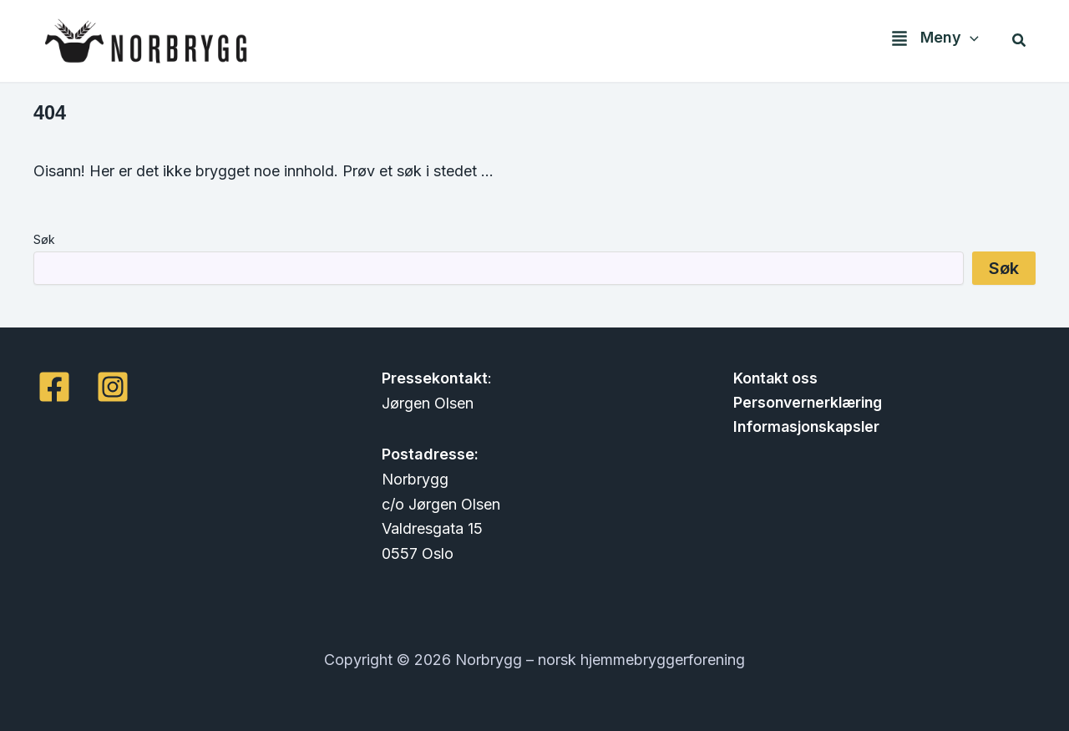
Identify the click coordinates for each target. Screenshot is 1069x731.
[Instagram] (113, 387)
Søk (44, 239)
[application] (971, 40)
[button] (930, 41)
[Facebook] (54, 387)
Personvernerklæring (806, 403)
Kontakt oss (772, 378)
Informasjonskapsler (804, 428)
